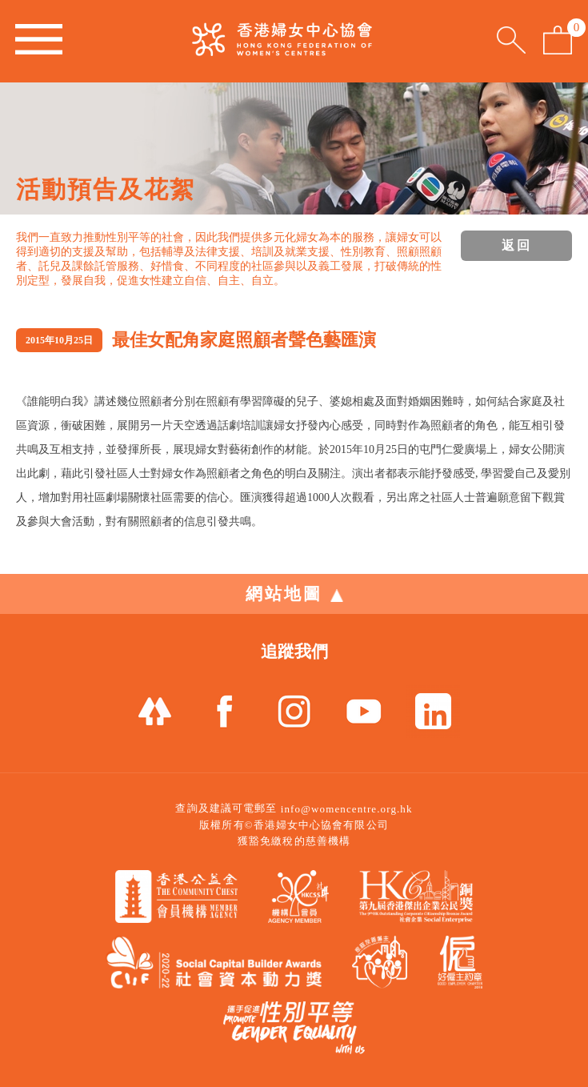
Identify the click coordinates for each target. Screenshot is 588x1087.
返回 (517, 245)
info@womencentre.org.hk (347, 809)
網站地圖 (294, 594)
